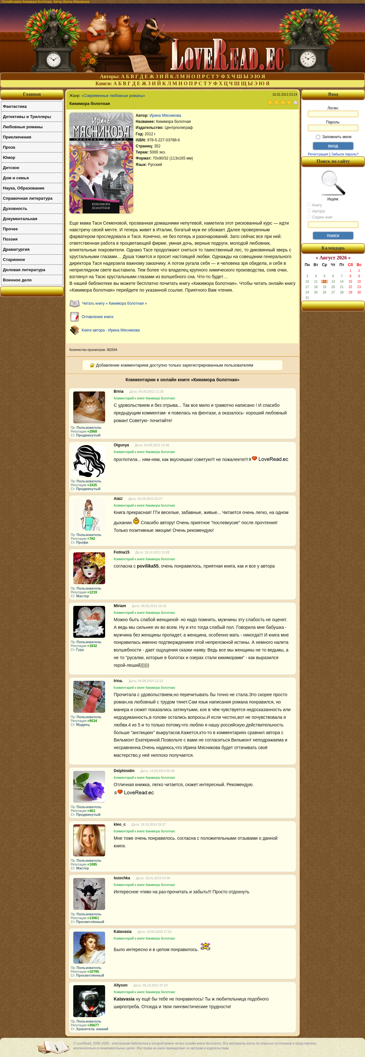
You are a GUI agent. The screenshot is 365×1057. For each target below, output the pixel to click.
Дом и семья (16, 177)
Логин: (333, 111)
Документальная (20, 218)
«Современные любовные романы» (113, 95)
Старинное (14, 259)
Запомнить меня (333, 137)
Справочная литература (28, 198)
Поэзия (10, 239)
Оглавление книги (97, 317)
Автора (316, 210)
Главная (32, 94)
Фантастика (15, 106)
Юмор (9, 157)
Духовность (15, 208)
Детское (11, 167)
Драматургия (16, 249)
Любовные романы (23, 126)
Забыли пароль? (345, 154)
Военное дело (17, 280)
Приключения (17, 137)
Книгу (314, 204)
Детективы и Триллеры (27, 116)
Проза (9, 147)
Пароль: (333, 125)
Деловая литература (24, 269)
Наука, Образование (23, 188)
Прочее (10, 229)
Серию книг (320, 217)
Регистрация (318, 154)
